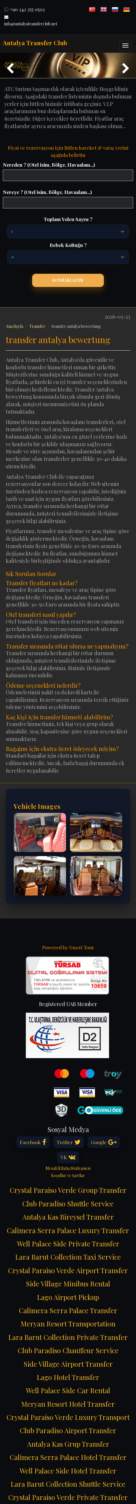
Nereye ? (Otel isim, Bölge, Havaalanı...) (47, 192)
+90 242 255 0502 (24, 9)
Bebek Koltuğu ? (68, 245)
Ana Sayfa (14, 326)
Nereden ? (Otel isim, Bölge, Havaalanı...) (49, 164)
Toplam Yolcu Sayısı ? (68, 219)
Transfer (37, 326)
